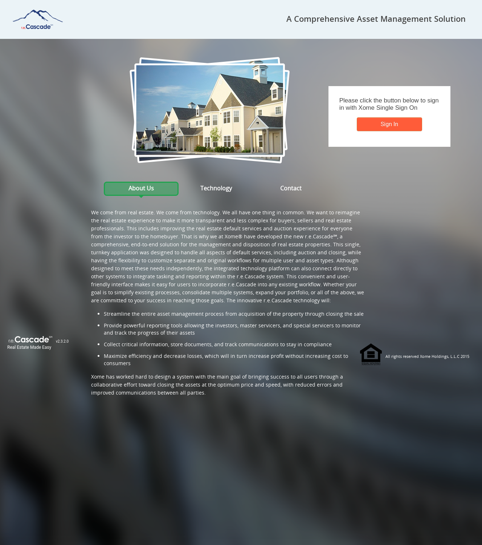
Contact (291, 188)
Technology (216, 188)
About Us (141, 188)
